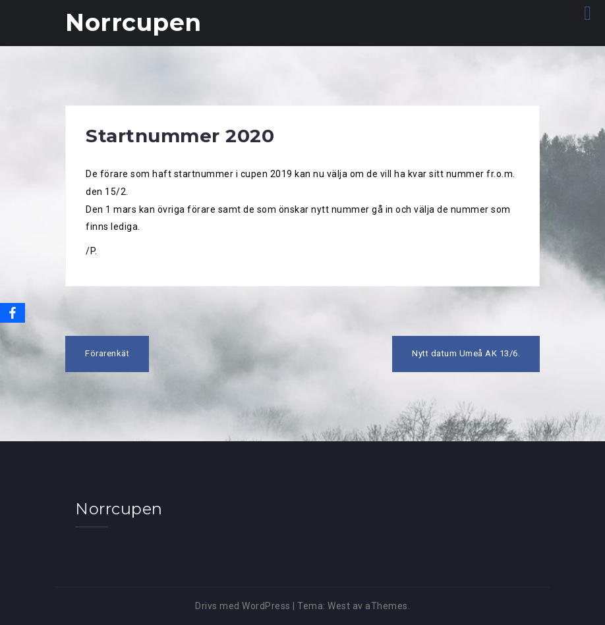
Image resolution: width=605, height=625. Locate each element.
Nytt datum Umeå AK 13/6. (466, 353)
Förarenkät (107, 353)
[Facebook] (12, 313)
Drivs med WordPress (243, 606)
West (339, 606)
